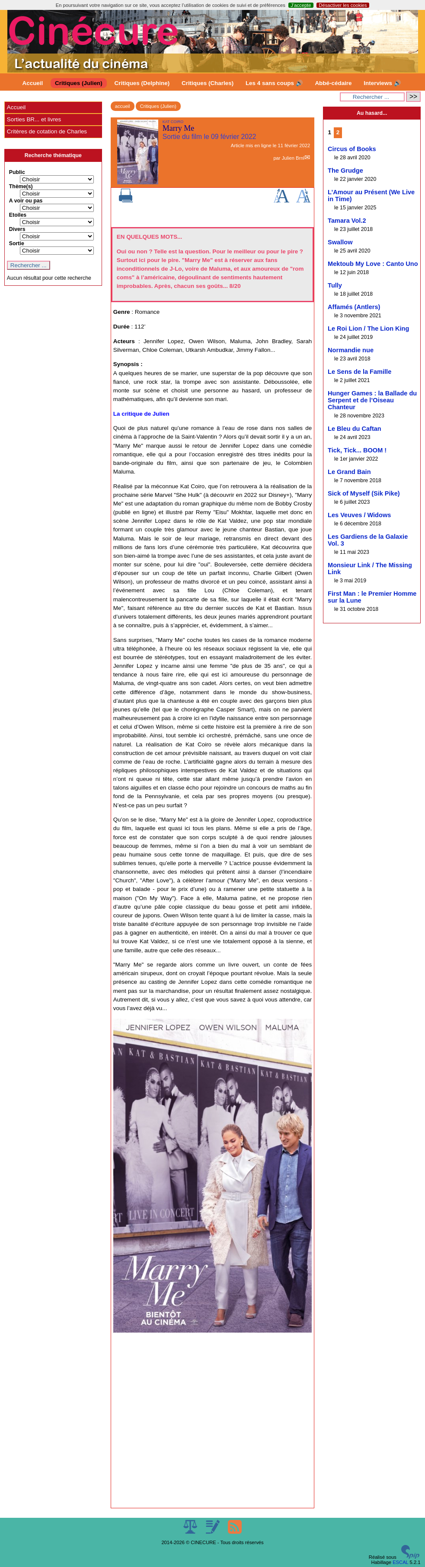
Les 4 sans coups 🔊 (274, 83)
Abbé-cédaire (333, 83)
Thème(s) (21, 186)
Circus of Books (352, 148)
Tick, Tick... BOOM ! (357, 450)
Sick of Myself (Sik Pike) (364, 493)
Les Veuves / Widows (359, 515)
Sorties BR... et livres (34, 119)
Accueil (32, 83)
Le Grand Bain (349, 471)
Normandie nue (351, 350)
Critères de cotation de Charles (47, 131)
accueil (122, 106)
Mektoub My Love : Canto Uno (373, 263)
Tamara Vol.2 (347, 220)
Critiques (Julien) (78, 83)
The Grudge (345, 170)
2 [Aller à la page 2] (337, 132)
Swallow (340, 242)
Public (17, 172)
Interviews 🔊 (382, 83)
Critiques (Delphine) (142, 83)
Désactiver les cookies (343, 5)
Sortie (16, 243)
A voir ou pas (26, 201)
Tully (335, 285)
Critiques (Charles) (207, 83)
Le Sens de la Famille (359, 371)
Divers (17, 229)
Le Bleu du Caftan (354, 428)
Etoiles (17, 215)
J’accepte (301, 5)
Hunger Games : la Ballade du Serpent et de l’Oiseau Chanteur (372, 400)
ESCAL (400, 1562)
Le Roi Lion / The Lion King (368, 328)
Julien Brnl (293, 158)
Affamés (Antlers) (354, 306)
